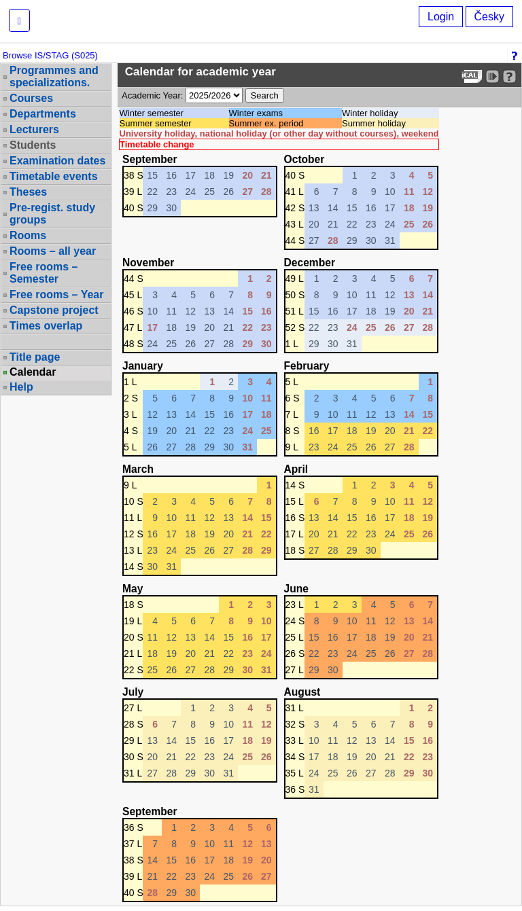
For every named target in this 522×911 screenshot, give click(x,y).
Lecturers (34, 129)
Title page (35, 357)
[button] (19, 20)
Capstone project (54, 310)
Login (441, 16)
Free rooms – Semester (43, 273)
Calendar (33, 372)
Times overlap (46, 326)
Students (33, 145)
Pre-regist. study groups (52, 214)
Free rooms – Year (56, 294)
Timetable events (54, 176)
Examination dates (57, 160)
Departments (43, 114)
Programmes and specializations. (54, 76)
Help (21, 387)
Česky (489, 16)
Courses (31, 98)
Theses (28, 192)
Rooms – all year (53, 251)
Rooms (28, 235)
